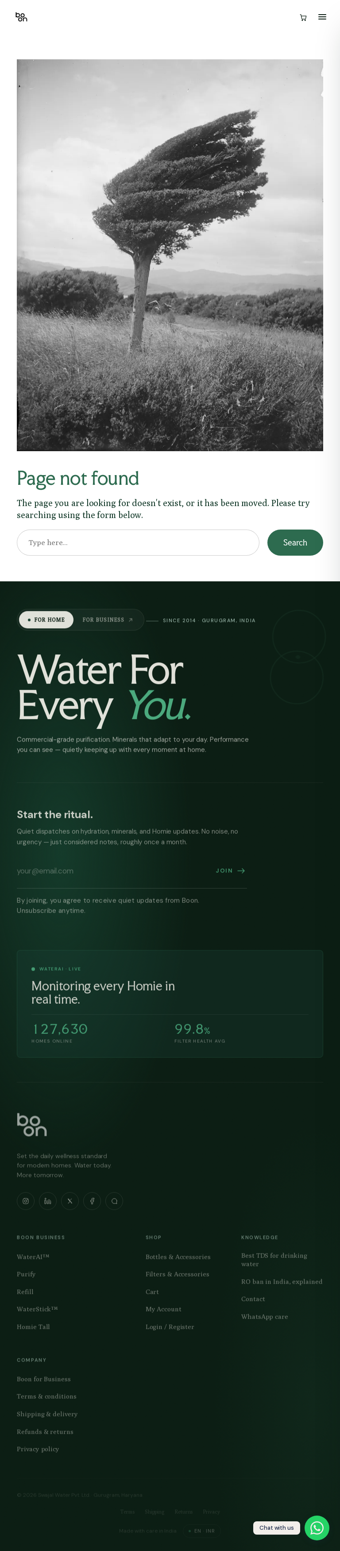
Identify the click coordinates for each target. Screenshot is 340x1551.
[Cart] (302, 16)
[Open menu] (322, 16)
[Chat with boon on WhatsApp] (291, 1528)
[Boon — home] (21, 16)
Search (295, 542)
